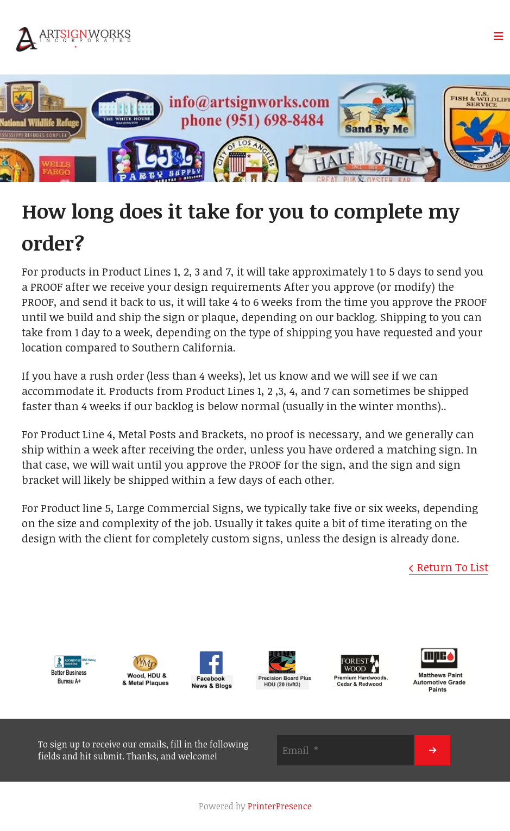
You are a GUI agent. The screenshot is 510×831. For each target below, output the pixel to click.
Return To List (452, 566)
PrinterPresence (280, 806)
